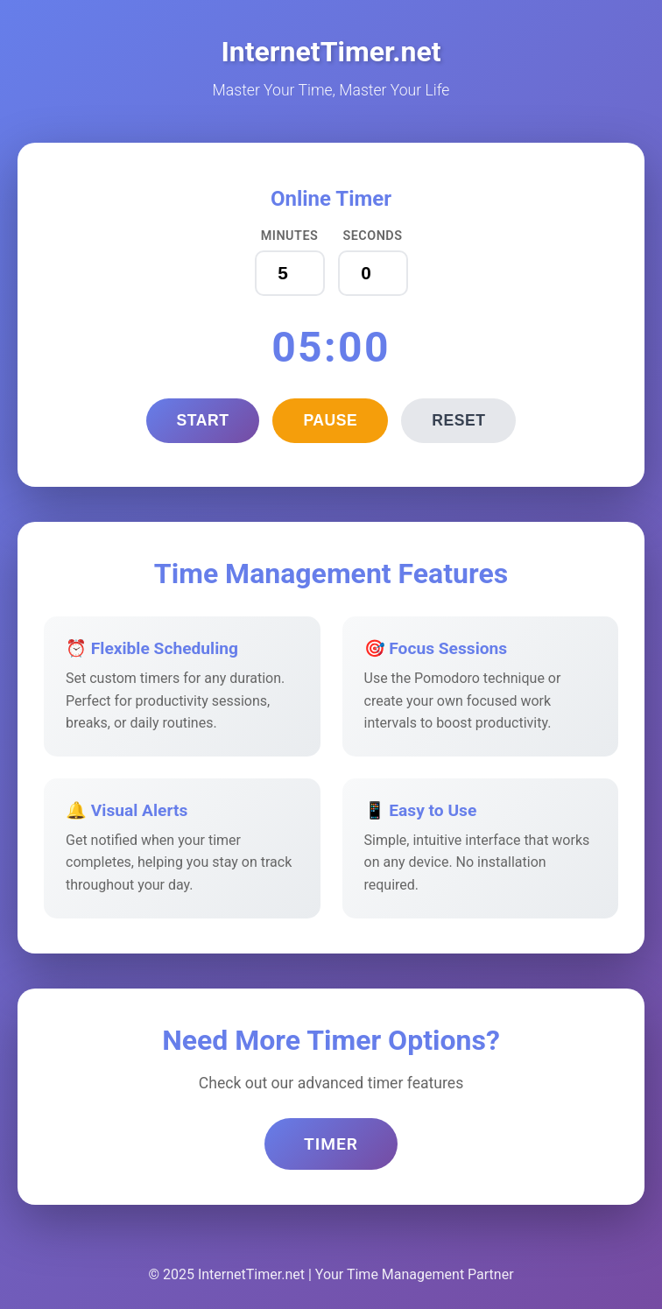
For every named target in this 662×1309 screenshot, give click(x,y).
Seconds (372, 236)
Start (203, 420)
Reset (458, 420)
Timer (331, 1144)
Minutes (290, 236)
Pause (330, 420)
